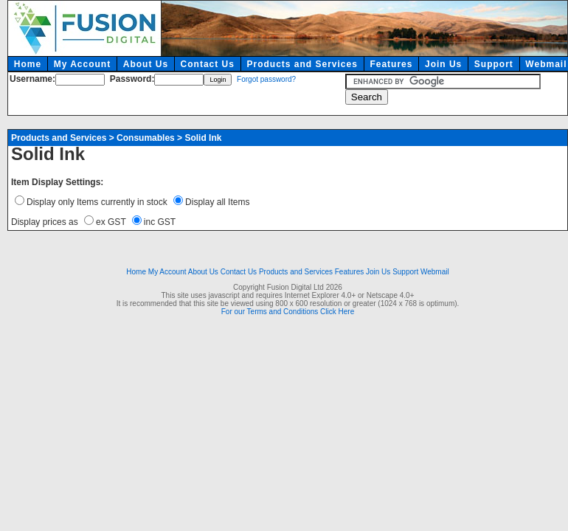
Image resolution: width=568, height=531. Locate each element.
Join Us (443, 64)
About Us (145, 64)
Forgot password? (266, 79)
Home (27, 64)
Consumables (146, 138)
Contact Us (208, 64)
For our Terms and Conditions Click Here (287, 312)
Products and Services (301, 64)
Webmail (434, 272)
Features (391, 64)
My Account (82, 64)
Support (493, 64)
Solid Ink (202, 138)
